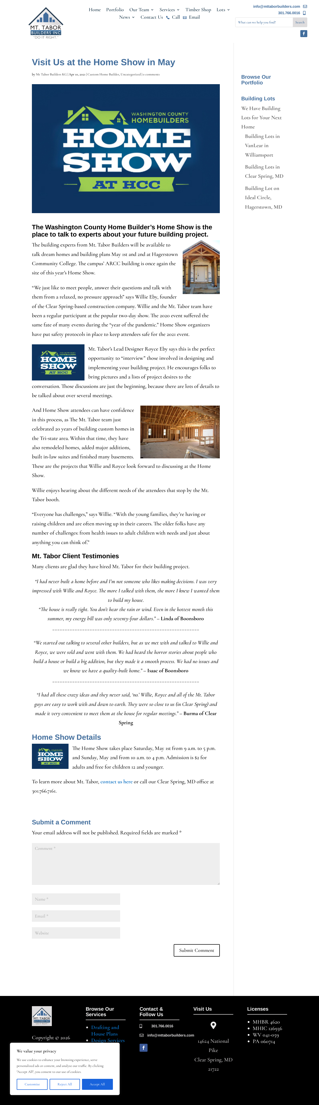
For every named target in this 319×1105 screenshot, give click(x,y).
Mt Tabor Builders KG (51, 74)
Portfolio (115, 10)
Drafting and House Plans (105, 1030)
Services (167, 10)
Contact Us (152, 17)
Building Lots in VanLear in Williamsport (262, 145)
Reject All (65, 1084)
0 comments (151, 74)
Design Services (108, 1040)
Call (176, 17)
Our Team (139, 10)
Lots (221, 10)
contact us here (116, 781)
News (124, 17)
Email (194, 17)
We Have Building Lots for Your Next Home (261, 117)
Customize (32, 1084)
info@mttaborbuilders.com (276, 6)
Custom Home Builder (103, 74)
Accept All (97, 1084)
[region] (65, 1069)
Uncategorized (131, 74)
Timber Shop (198, 10)
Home (95, 10)
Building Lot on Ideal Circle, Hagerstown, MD (263, 197)
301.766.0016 (289, 13)
